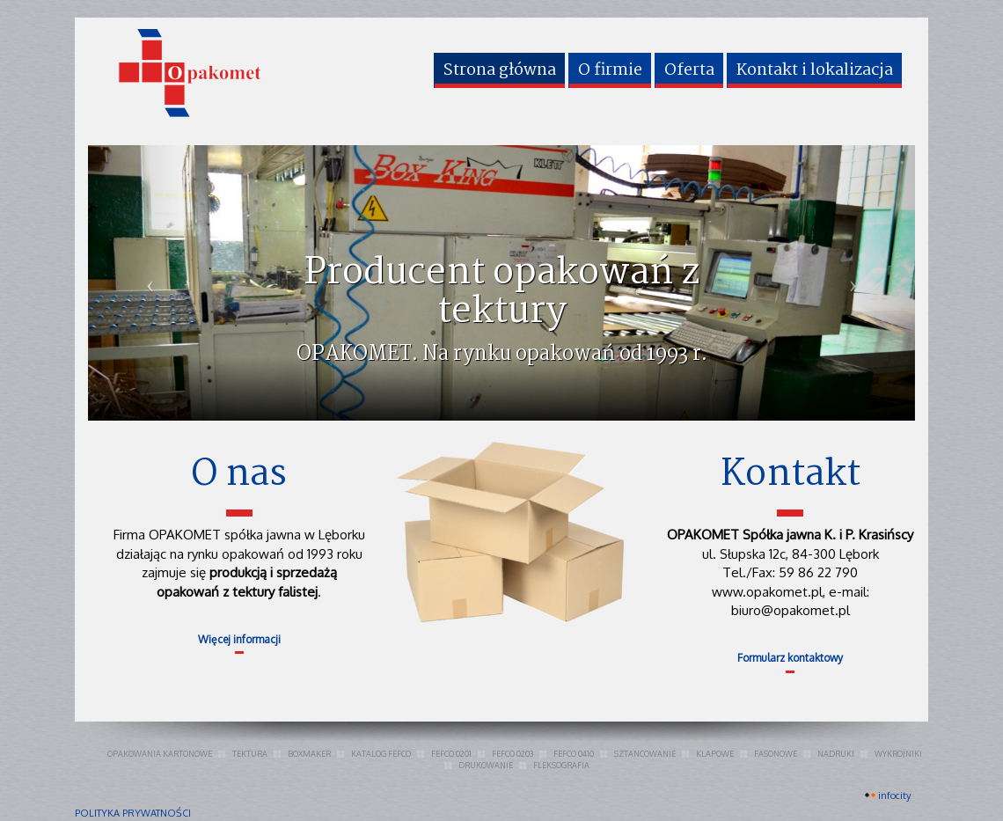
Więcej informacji (239, 639)
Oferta (689, 70)
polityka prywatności (133, 813)
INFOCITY (894, 795)
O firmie (610, 70)
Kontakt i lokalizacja (814, 70)
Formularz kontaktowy (790, 657)
